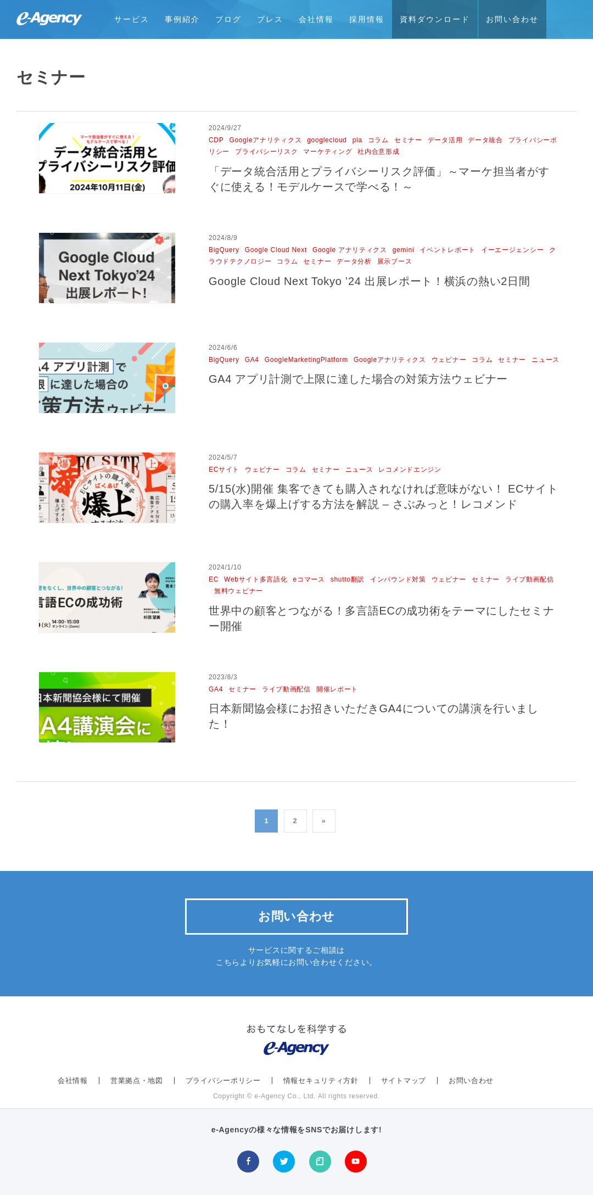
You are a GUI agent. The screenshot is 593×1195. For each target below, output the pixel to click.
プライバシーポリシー (223, 1080)
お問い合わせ (512, 19)
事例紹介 (182, 19)
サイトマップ (403, 1080)
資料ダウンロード (435, 19)
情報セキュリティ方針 (321, 1080)
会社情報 (316, 19)
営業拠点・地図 (136, 1080)
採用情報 (366, 19)
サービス (131, 19)
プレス (270, 19)
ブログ (228, 19)
